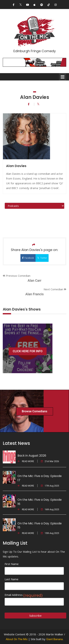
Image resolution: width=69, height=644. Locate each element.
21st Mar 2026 (50, 461)
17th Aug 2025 (50, 486)
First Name (12, 564)
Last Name (11, 579)
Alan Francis (34, 294)
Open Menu (62, 76)
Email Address (24, 594)
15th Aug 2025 (50, 533)
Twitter (42, 257)
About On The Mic (17, 639)
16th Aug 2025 (50, 509)
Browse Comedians (34, 411)
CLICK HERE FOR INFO (28, 351)
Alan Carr (34, 280)
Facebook (28, 258)
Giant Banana (54, 639)
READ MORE (25, 461)
